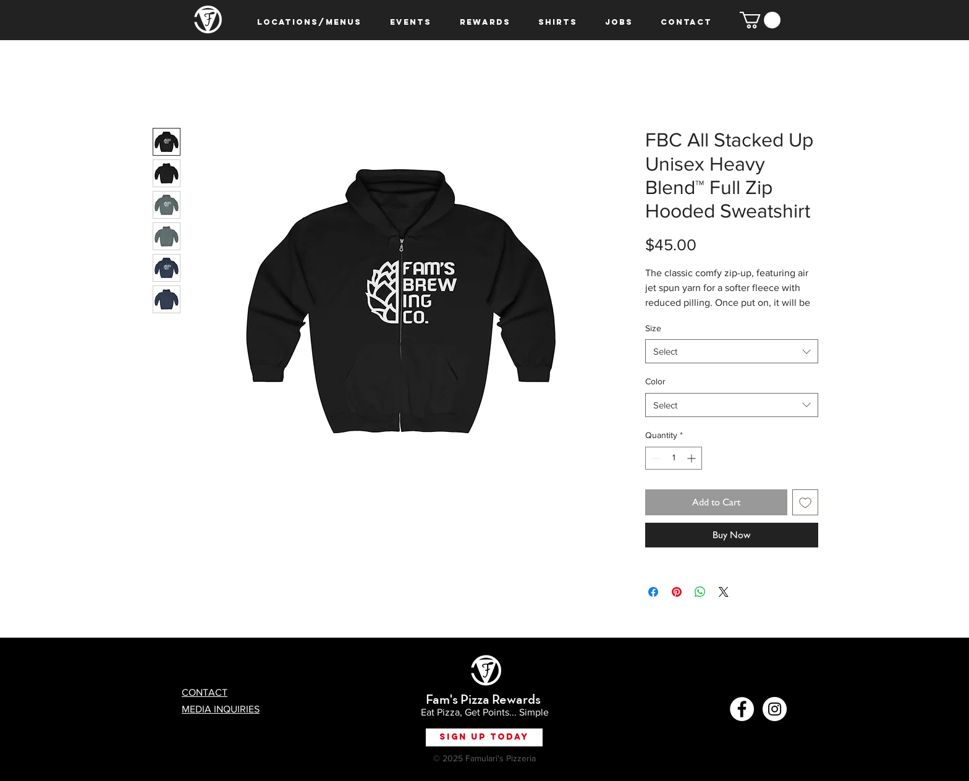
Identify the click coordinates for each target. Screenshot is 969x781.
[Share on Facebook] (653, 592)
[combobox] (731, 351)
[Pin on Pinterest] (676, 592)
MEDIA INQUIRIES (221, 709)
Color (655, 381)
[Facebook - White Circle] (742, 709)
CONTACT (204, 692)
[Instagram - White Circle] (775, 709)
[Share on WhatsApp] (700, 592)
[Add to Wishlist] (805, 502)
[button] (760, 20)
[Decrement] (654, 458)
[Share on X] (723, 592)
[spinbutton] (673, 458)
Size (653, 328)
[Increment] (692, 458)
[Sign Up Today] (484, 737)
